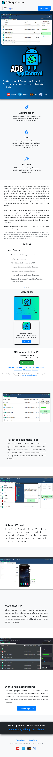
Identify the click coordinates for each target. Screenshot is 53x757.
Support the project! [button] (26, 708)
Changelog (35, 370)
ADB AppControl (13, 3)
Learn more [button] (26, 317)
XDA (33, 94)
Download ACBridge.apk (15, 367)
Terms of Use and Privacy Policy (29, 375)
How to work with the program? (34, 367)
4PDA (43, 94)
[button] (26, 287)
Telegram (22, 94)
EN (11, 8)
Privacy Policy (32, 740)
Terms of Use (20, 740)
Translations (18, 370)
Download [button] (25, 363)
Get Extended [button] (44, 8)
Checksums (27, 370)
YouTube (11, 94)
